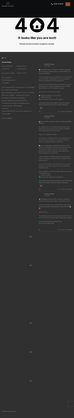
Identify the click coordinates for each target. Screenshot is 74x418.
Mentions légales (7, 118)
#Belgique (65, 105)
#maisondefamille (44, 223)
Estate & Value (49, 64)
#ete (60, 221)
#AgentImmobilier (63, 103)
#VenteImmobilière (52, 103)
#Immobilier (42, 103)
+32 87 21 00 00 (58, 4)
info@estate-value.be (65, 218)
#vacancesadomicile (45, 221)
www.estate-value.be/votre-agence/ (52, 99)
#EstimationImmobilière (53, 181)
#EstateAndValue (44, 105)
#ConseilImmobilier (56, 105)
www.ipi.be (5, 108)
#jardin (52, 223)
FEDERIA (11, 95)
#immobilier (55, 221)
